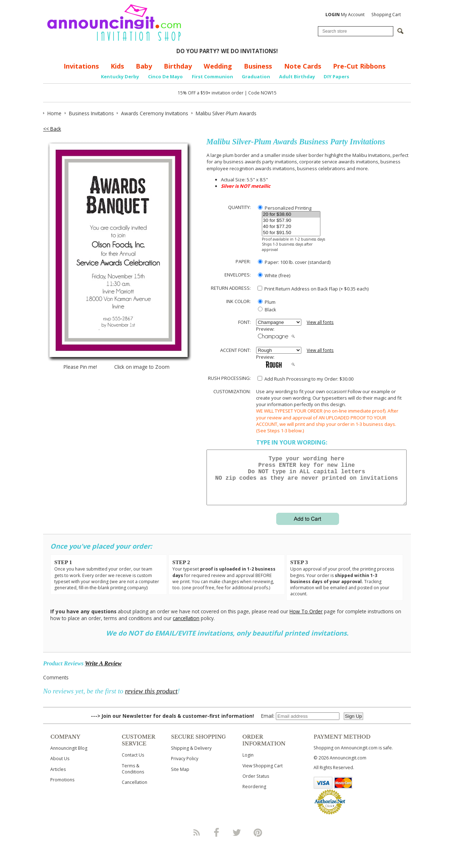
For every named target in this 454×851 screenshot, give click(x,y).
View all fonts (320, 322)
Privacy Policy (184, 767)
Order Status (255, 785)
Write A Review (103, 672)
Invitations (81, 66)
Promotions (62, 788)
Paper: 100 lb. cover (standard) (294, 262)
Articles (58, 778)
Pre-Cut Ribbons (359, 66)
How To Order (306, 620)
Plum (266, 302)
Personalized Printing (284, 208)
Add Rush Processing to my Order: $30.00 (305, 379)
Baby (144, 66)
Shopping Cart (386, 14)
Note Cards (302, 66)
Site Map (180, 778)
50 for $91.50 (291, 233)
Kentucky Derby (120, 76)
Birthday (178, 66)
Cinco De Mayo (165, 76)
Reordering (254, 795)
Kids (117, 66)
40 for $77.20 (291, 227)
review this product (151, 699)
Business (258, 66)
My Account (345, 14)
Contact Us (133, 764)
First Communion (212, 76)
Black (267, 309)
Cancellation (134, 791)
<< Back (52, 128)
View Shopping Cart (262, 774)
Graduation (256, 76)
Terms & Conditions (133, 777)
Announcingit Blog (68, 757)
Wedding (218, 66)
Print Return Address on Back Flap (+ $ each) (313, 288)
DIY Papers (336, 76)
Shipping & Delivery (191, 757)
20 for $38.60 (291, 214)
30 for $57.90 (291, 221)
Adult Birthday (297, 76)
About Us (59, 767)
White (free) (274, 275)
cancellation (186, 626)
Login (248, 764)
